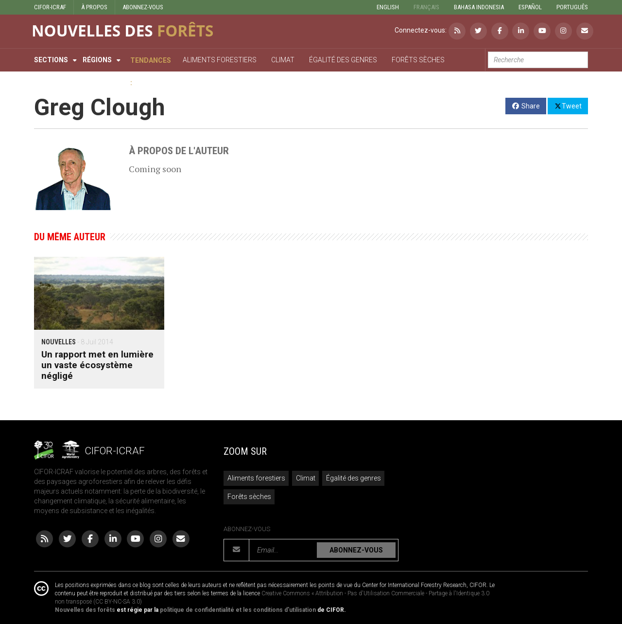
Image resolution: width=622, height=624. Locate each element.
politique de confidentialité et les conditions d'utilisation (238, 609)
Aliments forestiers (256, 478)
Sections (51, 60)
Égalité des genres (353, 478)
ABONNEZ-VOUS (142, 7)
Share (526, 106)
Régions (97, 60)
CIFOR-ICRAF (50, 7)
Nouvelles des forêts (85, 609)
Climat (305, 478)
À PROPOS (94, 7)
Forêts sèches (249, 496)
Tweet (568, 105)
